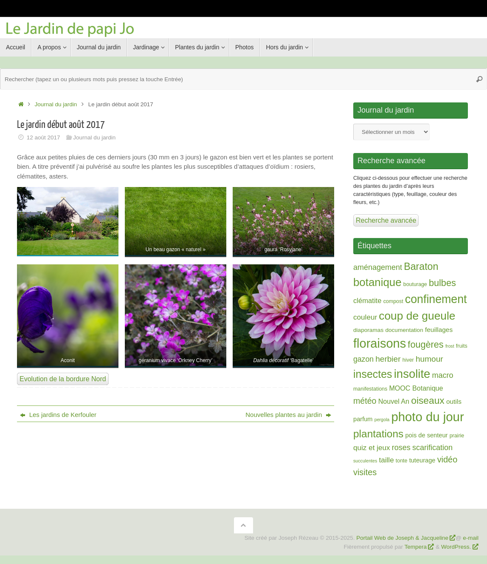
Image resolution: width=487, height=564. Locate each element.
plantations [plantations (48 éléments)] (378, 433)
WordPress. (457, 547)
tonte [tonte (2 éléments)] (402, 461)
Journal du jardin (56, 104)
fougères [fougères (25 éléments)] (425, 344)
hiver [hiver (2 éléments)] (408, 360)
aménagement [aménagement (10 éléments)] (377, 267)
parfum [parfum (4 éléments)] (363, 419)
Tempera (416, 547)
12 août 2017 (43, 137)
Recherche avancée (386, 220)
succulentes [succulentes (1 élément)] (365, 460)
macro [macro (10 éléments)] (442, 375)
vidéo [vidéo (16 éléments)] (447, 459)
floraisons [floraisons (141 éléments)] (379, 343)
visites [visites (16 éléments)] (365, 472)
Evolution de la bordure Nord (63, 379)
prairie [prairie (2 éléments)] (457, 436)
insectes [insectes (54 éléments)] (372, 374)
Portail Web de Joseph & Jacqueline (402, 538)
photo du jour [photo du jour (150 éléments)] (427, 417)
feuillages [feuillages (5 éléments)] (439, 329)
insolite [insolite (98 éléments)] (412, 373)
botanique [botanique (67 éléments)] (377, 282)
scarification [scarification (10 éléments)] (432, 447)
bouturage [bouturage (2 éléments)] (415, 284)
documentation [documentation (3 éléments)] (404, 330)
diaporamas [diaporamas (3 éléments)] (368, 330)
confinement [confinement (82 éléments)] (436, 299)
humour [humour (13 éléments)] (429, 358)
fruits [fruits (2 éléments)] (461, 346)
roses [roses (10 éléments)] (401, 447)
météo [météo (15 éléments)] (364, 400)
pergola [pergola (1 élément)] (382, 419)
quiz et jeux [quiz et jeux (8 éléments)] (371, 448)
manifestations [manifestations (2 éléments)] (370, 389)
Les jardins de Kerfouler (58, 414)
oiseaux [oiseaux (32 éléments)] (427, 400)
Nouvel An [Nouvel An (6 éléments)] (393, 401)
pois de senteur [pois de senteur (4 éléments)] (426, 435)
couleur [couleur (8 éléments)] (365, 317)
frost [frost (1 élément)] (449, 346)
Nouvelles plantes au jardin (288, 414)
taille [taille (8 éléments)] (386, 460)
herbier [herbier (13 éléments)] (387, 358)
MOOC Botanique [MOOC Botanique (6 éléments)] (416, 388)
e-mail (471, 538)
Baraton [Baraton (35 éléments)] (421, 266)
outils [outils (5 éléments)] (454, 401)
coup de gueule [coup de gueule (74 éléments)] (417, 315)
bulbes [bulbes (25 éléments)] (442, 283)
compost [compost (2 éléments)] (393, 301)
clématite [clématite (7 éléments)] (367, 301)
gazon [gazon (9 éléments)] (363, 359)
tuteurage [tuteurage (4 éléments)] (422, 460)
